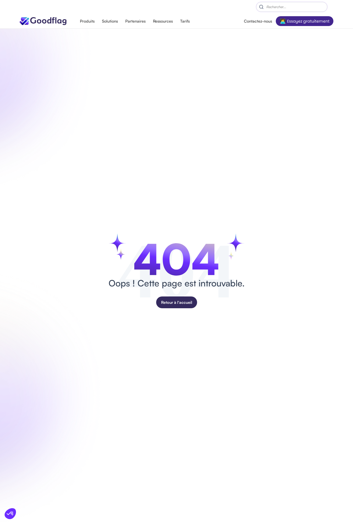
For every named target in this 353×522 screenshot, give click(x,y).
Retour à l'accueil (176, 302)
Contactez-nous (258, 21)
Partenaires (135, 21)
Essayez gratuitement (308, 21)
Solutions (110, 21)
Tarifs (185, 21)
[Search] (291, 7)
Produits (87, 21)
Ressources (163, 21)
